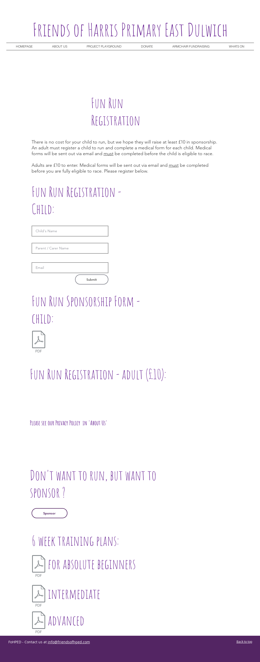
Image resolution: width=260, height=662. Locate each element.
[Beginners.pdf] (39, 566)
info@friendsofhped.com (69, 642)
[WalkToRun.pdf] (39, 596)
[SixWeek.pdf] (39, 622)
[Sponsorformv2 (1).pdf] (39, 342)
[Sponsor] (49, 513)
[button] (236, 46)
